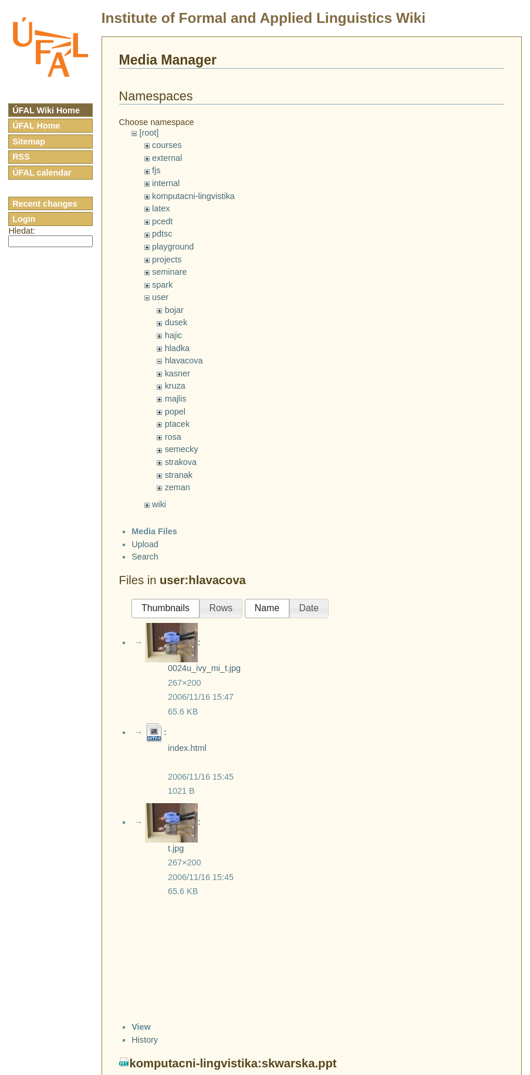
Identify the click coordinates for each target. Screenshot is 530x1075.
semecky (181, 449)
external (167, 158)
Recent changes (44, 203)
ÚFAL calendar (42, 172)
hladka (177, 348)
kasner (177, 373)
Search (144, 556)
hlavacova (184, 360)
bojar (174, 310)
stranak (179, 475)
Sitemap (28, 141)
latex (161, 208)
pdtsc (162, 233)
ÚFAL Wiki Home (46, 110)
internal (166, 183)
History (144, 1039)
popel (175, 411)
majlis (176, 398)
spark (162, 284)
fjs (156, 170)
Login (23, 219)
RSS (21, 156)
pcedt (162, 221)
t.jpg (176, 848)
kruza (175, 385)
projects (166, 259)
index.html (187, 748)
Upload (144, 544)
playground (173, 246)
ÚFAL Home (36, 125)
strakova (181, 462)
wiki (159, 504)
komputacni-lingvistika (193, 196)
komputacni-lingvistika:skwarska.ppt (233, 1063)
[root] (148, 132)
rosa (173, 437)
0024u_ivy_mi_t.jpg (204, 668)
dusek (176, 322)
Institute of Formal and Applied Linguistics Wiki (264, 18)
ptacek (177, 424)
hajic (174, 335)
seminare (169, 272)
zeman (177, 487)
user (160, 297)
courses (166, 145)
